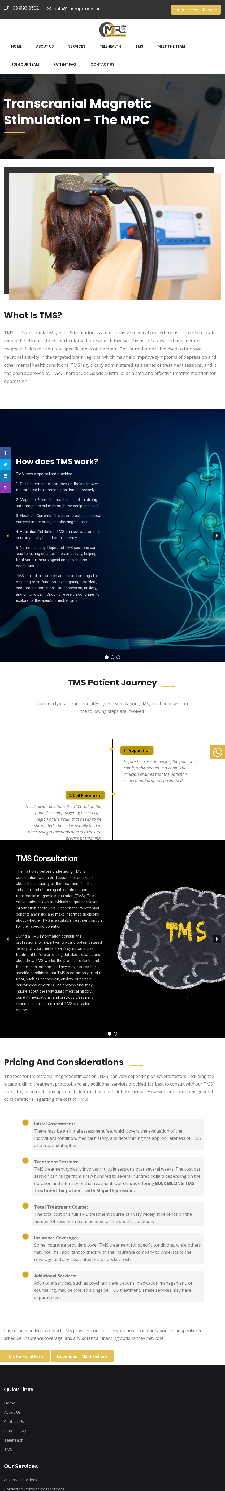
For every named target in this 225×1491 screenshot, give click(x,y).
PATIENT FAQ (64, 64)
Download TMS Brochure (82, 1356)
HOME (16, 46)
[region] (112, 535)
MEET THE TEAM (171, 46)
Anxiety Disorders (20, 1479)
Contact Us (14, 1421)
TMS (139, 46)
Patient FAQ (15, 1430)
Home (9, 1402)
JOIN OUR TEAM (25, 64)
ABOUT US (45, 46)
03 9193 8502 (21, 8)
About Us (12, 1412)
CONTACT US (102, 64)
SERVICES (76, 46)
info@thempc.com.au (74, 9)
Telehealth (13, 1440)
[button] (8, 536)
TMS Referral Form (25, 1356)
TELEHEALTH (110, 46)
